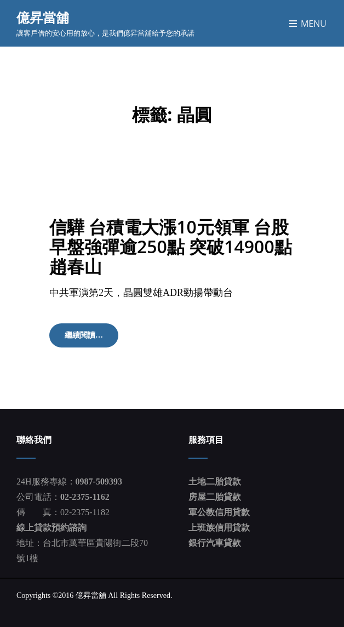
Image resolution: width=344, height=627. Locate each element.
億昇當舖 (42, 17)
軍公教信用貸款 (219, 512)
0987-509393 (99, 481)
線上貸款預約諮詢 (51, 527)
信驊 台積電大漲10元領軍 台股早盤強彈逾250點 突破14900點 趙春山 (170, 246)
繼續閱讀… (91, 338)
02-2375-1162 (85, 496)
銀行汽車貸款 (214, 543)
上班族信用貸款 (219, 527)
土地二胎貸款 (214, 481)
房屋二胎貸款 (214, 496)
